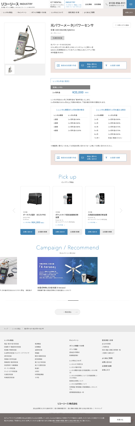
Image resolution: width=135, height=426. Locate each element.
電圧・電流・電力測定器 (11, 344)
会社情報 (88, 4)
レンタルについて (57, 12)
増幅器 (37, 353)
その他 (37, 377)
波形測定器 (7, 356)
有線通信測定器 (9, 377)
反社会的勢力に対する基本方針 (43, 408)
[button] (121, 210)
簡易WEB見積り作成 (68, 65)
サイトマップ (98, 408)
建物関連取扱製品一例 (76, 392)
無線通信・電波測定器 (11, 362)
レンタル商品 (8, 12)
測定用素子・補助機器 (11, 365)
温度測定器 (38, 350)
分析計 (37, 371)
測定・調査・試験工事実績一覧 (111, 350)
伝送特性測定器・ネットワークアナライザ (16, 353)
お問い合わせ (131, 4)
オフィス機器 (73, 349)
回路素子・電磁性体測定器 (12, 347)
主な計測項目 (106, 344)
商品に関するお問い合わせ (92, 65)
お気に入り (129, 12)
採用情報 (97, 4)
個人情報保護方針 (60, 408)
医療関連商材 (73, 355)
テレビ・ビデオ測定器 (10, 371)
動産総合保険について (76, 381)
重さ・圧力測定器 (40, 362)
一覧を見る (67, 312)
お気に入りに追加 (123, 25)
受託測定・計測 (73, 12)
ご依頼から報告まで (108, 353)
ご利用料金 (105, 347)
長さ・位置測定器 (40, 365)
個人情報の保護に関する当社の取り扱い (80, 408)
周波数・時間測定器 (10, 350)
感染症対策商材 (74, 352)
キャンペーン (22, 12)
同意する (120, 420)
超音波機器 (38, 359)
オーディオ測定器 (9, 368)
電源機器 (38, 344)
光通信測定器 (57, 38)
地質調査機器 (39, 374)
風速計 (37, 368)
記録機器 (38, 347)
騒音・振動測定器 (40, 356)
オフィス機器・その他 (38, 12)
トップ (6, 329)
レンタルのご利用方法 (76, 364)
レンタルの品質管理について (78, 384)
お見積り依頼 (115, 65)
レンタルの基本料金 (75, 367)
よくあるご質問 (89, 12)
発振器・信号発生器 (10, 359)
